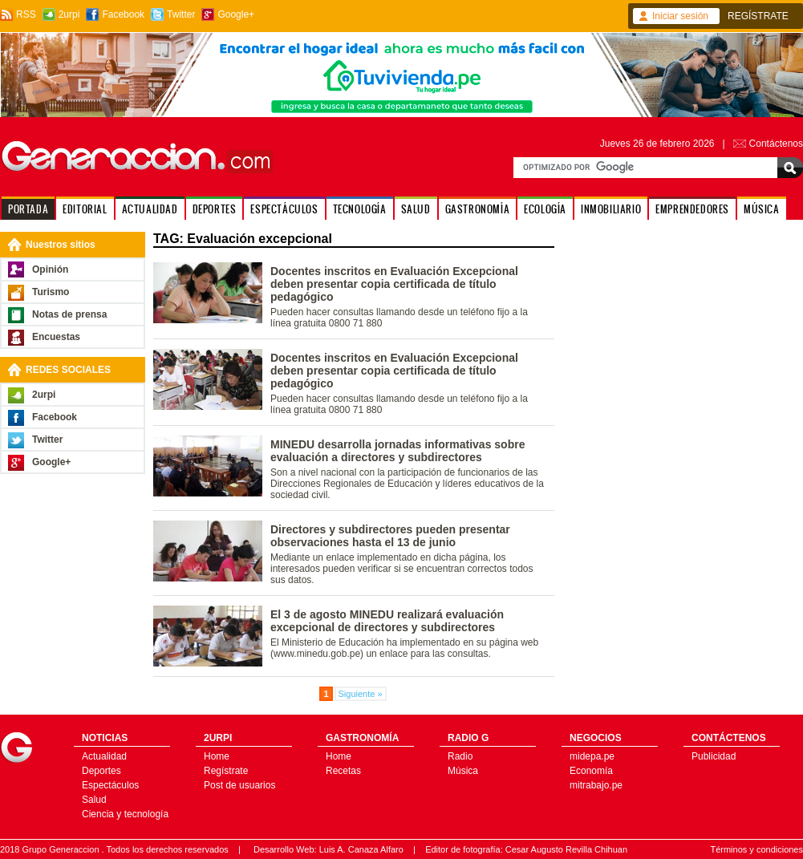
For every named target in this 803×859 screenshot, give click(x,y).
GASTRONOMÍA (477, 209)
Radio (460, 756)
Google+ (235, 14)
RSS (26, 14)
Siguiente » (361, 694)
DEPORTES (215, 209)
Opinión (50, 269)
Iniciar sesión (680, 16)
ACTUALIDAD (150, 209)
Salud (94, 799)
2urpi (69, 14)
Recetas (343, 770)
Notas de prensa (69, 314)
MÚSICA (762, 209)
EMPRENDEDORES (692, 209)
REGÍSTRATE (758, 16)
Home (216, 756)
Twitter (181, 14)
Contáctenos (776, 143)
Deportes (101, 770)
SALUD (416, 209)
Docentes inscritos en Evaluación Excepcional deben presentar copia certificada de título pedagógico (394, 284)
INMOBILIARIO (611, 209)
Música (463, 770)
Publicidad (713, 756)
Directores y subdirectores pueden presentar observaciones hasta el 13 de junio (390, 536)
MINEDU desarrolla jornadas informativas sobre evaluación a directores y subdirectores (397, 451)
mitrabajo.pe (596, 785)
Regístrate (226, 770)
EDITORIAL (85, 209)
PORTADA (28, 209)
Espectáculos (110, 785)
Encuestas (56, 336)
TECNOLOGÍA (360, 209)
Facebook (123, 14)
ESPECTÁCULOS (284, 209)
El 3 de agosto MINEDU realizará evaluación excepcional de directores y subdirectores (387, 621)
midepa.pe (592, 756)
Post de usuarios (239, 785)
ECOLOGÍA (545, 209)
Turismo (50, 292)
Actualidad (104, 756)
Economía (591, 770)
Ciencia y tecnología (125, 814)
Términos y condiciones (756, 849)
